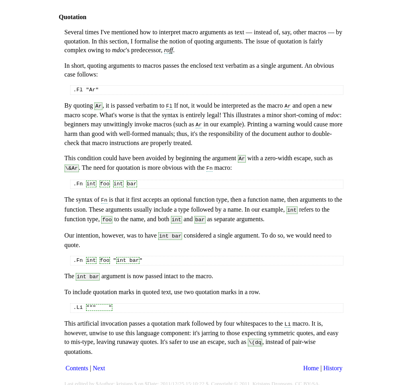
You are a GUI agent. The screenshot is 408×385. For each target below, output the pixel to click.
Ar (287, 105)
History (332, 359)
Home (311, 359)
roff (168, 50)
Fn (209, 165)
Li (287, 316)
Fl (169, 105)
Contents (77, 359)
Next (99, 359)
